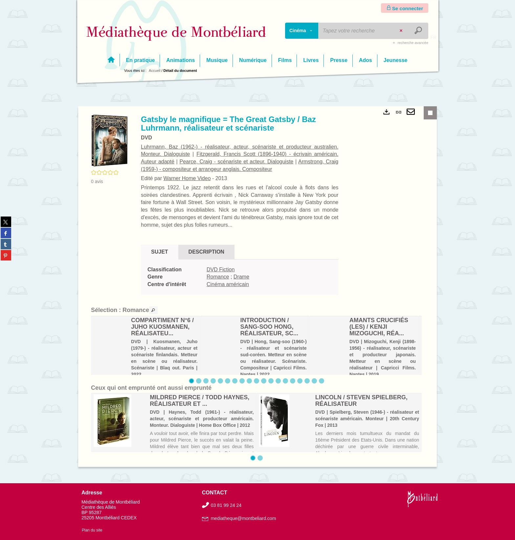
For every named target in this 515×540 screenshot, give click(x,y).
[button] (109, 140)
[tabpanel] (239, 277)
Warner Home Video (187, 178)
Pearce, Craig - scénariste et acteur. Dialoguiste (237, 161)
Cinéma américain (228, 284)
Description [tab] (206, 252)
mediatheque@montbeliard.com (243, 518)
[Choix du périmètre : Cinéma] (302, 31)
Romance (218, 277)
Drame (241, 277)
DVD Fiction (221, 269)
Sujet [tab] (159, 252)
